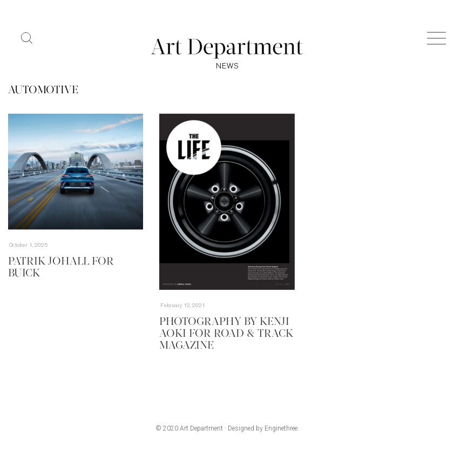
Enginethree (281, 428)
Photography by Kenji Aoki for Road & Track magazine (226, 334)
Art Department (201, 428)
